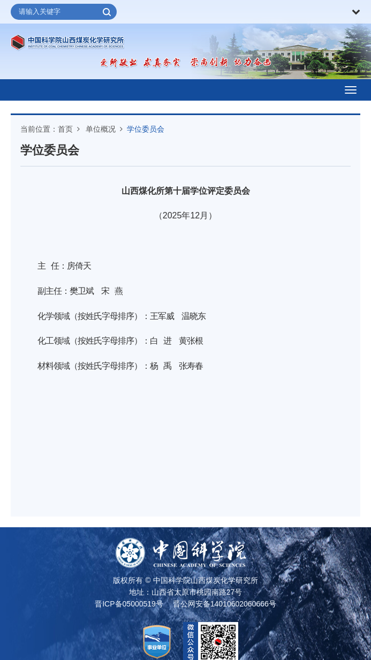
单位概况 (101, 129)
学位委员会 (145, 129)
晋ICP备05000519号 (129, 604)
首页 (65, 129)
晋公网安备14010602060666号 (224, 604)
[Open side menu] (350, 90)
